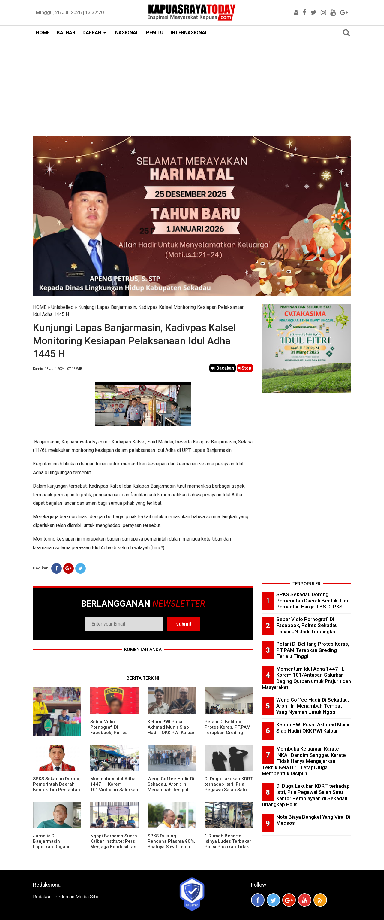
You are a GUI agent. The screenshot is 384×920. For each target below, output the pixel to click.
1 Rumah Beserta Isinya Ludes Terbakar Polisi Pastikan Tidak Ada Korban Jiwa (228, 844)
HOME (43, 32)
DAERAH (91, 32)
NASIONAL (127, 32)
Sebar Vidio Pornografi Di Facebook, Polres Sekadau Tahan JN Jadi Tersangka (110, 732)
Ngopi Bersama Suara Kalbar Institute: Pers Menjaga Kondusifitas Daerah (113, 844)
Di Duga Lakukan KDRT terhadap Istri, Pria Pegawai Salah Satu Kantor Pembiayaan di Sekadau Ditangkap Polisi (229, 792)
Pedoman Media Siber (77, 897)
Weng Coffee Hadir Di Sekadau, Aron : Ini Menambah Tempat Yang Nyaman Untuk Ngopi (171, 789)
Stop (244, 368)
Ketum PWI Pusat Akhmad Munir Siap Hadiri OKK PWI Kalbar (171, 727)
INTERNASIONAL (189, 32)
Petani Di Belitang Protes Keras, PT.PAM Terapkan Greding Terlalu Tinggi (227, 730)
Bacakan (222, 368)
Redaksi (41, 897)
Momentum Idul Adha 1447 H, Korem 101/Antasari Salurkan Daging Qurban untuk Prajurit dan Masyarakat (114, 792)
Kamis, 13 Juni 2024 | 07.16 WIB (57, 369)
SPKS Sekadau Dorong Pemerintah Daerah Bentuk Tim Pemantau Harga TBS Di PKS (57, 787)
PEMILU (155, 32)
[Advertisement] (192, 85)
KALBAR (66, 32)
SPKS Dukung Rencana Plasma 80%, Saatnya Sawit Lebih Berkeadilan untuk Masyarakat (171, 846)
